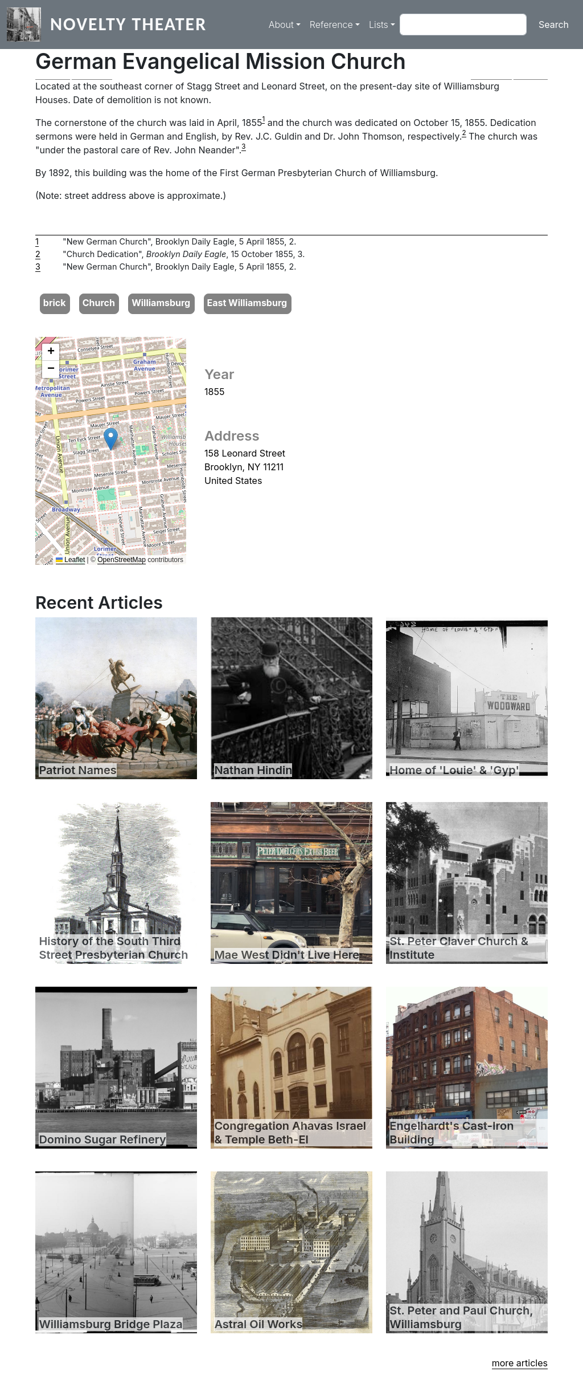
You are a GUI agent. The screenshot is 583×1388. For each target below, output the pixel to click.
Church (99, 302)
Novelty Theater (128, 24)
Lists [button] (378, 24)
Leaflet (70, 560)
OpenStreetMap (121, 560)
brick (54, 302)
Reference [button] (331, 24)
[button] (73, 79)
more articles (520, 1363)
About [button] (281, 24)
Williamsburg (161, 302)
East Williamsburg (247, 302)
